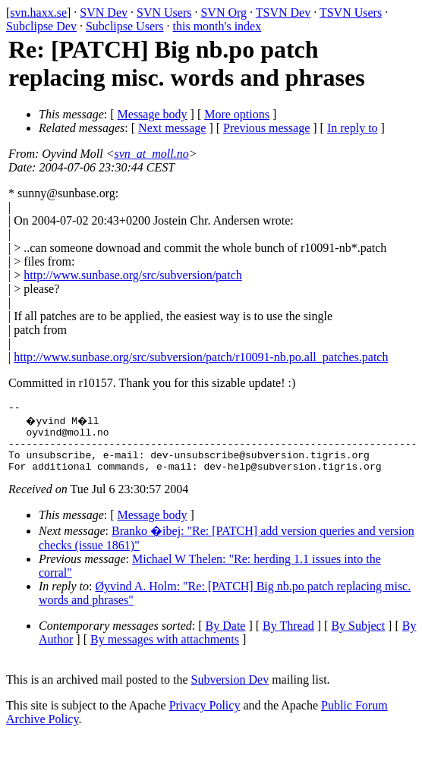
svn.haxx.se (38, 12)
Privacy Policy (205, 716)
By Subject (358, 637)
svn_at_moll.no (152, 153)
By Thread (288, 637)
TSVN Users (351, 12)
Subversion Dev (230, 690)
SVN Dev (104, 12)
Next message (172, 127)
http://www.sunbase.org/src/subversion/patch (133, 275)
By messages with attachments (164, 650)
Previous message (266, 127)
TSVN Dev (283, 12)
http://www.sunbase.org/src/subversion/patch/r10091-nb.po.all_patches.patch (201, 357)
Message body (152, 114)
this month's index (217, 26)
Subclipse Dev (41, 26)
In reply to (352, 127)
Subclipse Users (125, 26)
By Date (226, 637)
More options (236, 114)
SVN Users (164, 12)
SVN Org (223, 12)
